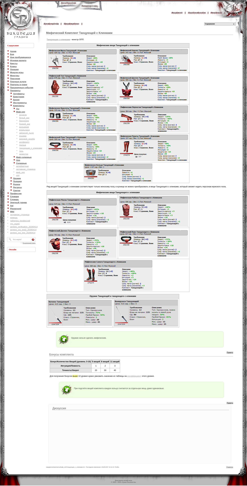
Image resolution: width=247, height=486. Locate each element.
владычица (24, 130)
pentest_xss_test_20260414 (22, 233)
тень (21, 151)
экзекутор (23, 154)
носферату (24, 142)
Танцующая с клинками (58, 39)
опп (18, 175)
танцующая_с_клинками (30, 148)
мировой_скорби (27, 139)
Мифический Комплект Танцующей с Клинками (79, 33)
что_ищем (15, 224)
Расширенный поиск (29, 243)
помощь (13, 217)
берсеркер (24, 121)
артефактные (22, 166)
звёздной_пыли (26, 133)
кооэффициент (134, 376)
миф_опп (20, 172)
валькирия (24, 127)
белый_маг (24, 118)
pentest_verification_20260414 (23, 227)
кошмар (22, 136)
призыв (22, 145)
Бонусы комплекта (61, 354)
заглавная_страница (25, 169)
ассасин (23, 115)
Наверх (229, 467)
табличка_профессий (20, 221)
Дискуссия (59, 408)
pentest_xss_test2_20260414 (23, 230)
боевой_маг (24, 124)
